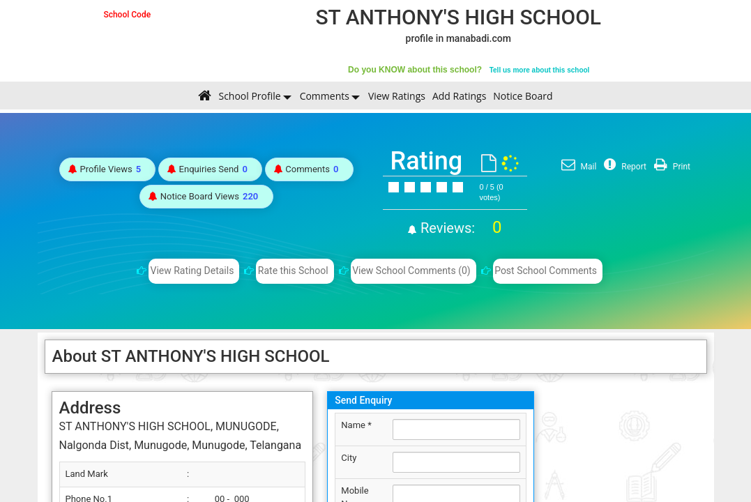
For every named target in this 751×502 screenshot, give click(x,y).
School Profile (249, 95)
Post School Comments (545, 270)
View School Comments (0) (411, 270)
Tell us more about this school (540, 70)
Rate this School (293, 270)
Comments (324, 95)
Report (623, 167)
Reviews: (459, 228)
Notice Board (522, 95)
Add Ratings (459, 95)
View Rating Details (192, 270)
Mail (577, 167)
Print (670, 167)
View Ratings (396, 95)
